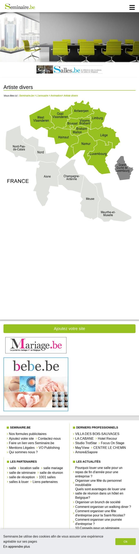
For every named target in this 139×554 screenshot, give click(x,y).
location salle (29, 468)
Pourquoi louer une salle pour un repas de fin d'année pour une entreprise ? (98, 472)
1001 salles (47, 477)
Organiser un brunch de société (97, 502)
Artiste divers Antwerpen (35, 237)
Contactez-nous (49, 438)
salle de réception (22, 477)
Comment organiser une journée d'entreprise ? (98, 521)
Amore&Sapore (86, 452)
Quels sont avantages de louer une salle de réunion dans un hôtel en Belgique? (100, 493)
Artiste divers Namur (103, 278)
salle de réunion (51, 473)
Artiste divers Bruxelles (36, 250)
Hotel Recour (107, 438)
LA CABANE (84, 438)
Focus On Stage (112, 443)
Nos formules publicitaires (27, 434)
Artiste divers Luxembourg (36, 278)
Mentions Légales (22, 448)
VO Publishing (49, 448)
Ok (125, 541)
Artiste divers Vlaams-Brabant (103, 292)
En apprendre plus (16, 546)
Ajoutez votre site (69, 328)
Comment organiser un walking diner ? (103, 507)
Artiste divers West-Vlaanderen (36, 305)
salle (12, 468)
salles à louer (19, 482)
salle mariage (53, 468)
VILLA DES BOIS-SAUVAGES (97, 434)
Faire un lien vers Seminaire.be (31, 443)
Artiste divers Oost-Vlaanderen (36, 292)
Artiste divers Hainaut (103, 250)
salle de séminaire (22, 473)
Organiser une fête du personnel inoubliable (98, 482)
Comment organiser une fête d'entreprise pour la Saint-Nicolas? (100, 513)
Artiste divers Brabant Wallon (103, 237)
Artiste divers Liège (35, 264)
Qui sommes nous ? (23, 452)
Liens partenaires (45, 482)
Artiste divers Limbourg (103, 264)
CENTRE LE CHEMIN (109, 448)
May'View (82, 448)
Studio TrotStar (86, 443)
